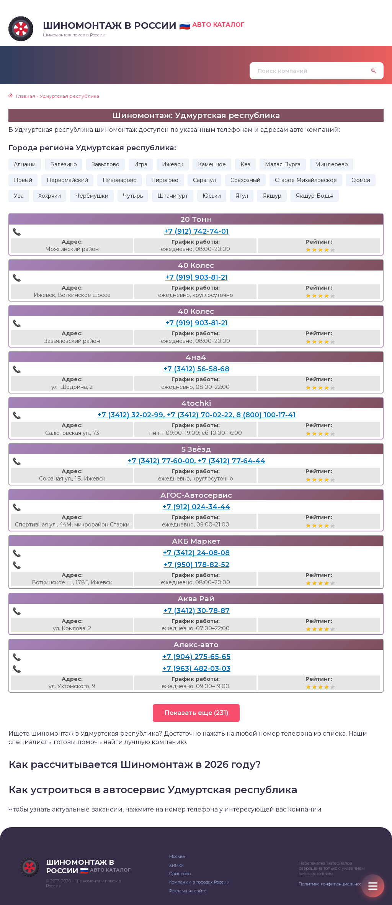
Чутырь (133, 195)
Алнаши (25, 164)
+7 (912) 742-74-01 (196, 231)
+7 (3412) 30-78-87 (196, 611)
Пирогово (164, 180)
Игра (140, 164)
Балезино (63, 164)
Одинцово (180, 873)
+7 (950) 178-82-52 (196, 565)
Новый (23, 180)
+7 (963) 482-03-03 (196, 668)
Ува (19, 195)
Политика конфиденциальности (333, 884)
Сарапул (204, 180)
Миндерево (331, 164)
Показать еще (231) (196, 712)
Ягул (241, 195)
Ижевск (172, 164)
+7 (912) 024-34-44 (196, 507)
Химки (176, 865)
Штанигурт (172, 195)
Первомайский (67, 180)
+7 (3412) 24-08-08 (196, 553)
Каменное (212, 164)
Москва (177, 856)
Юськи (212, 195)
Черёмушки (91, 195)
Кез (245, 164)
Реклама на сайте (187, 891)
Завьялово (105, 164)
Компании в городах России (199, 882)
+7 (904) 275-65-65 (196, 657)
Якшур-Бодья (314, 195)
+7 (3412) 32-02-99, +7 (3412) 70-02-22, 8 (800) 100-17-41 (197, 415)
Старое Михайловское (306, 180)
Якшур (272, 195)
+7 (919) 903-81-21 (196, 277)
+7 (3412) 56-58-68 (196, 369)
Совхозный (245, 180)
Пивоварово (120, 180)
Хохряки (49, 195)
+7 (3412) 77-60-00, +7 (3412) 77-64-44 (196, 461)
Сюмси (360, 180)
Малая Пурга (283, 164)
